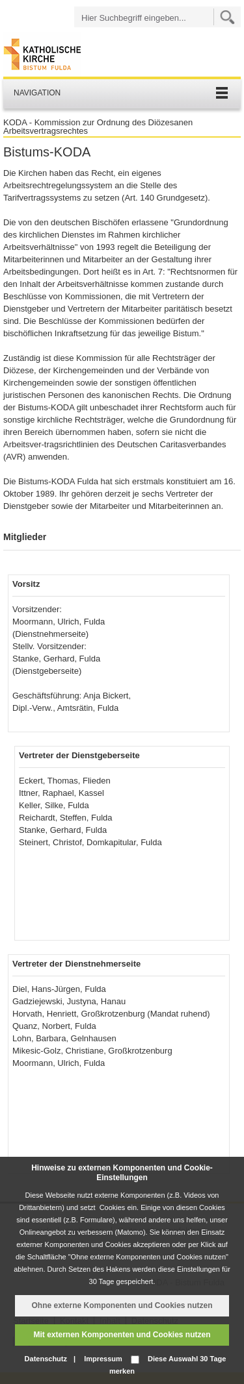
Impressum (103, 1359)
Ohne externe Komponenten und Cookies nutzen (121, 1305)
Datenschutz (46, 1359)
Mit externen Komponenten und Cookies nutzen (121, 1334)
